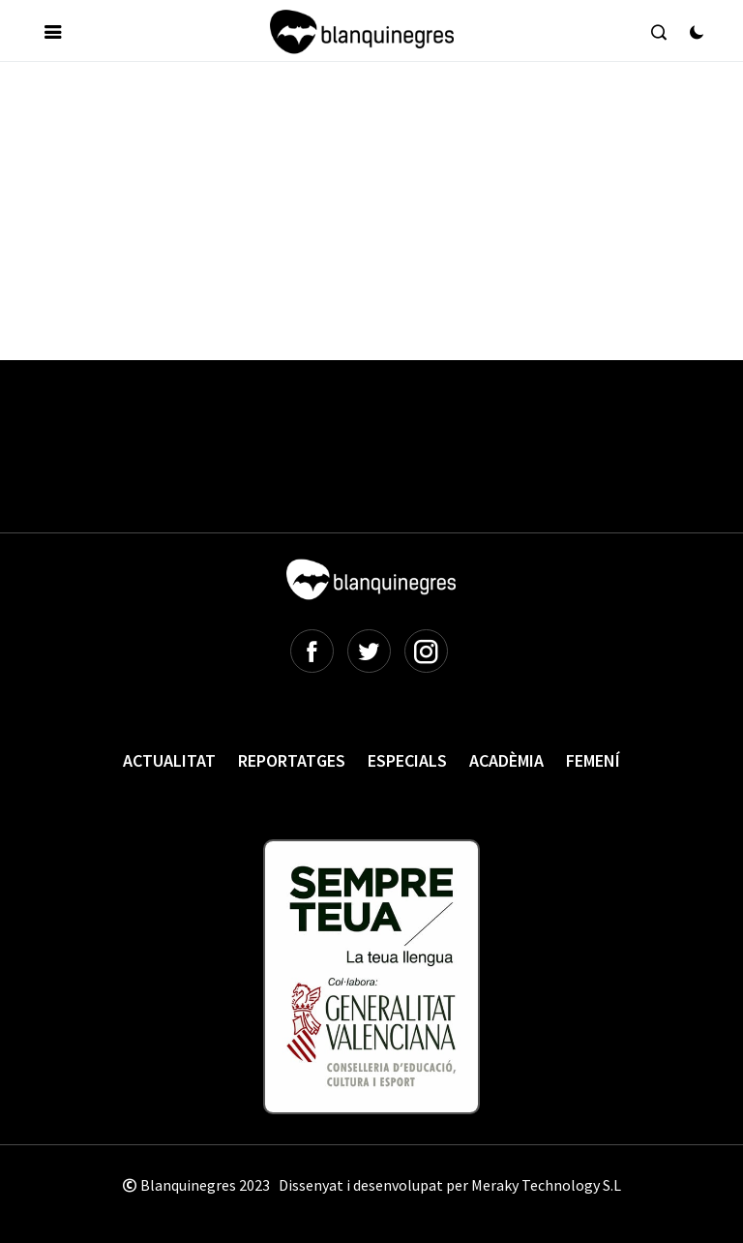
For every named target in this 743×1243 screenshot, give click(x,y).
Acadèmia (506, 760)
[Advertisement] (376, 134)
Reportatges (291, 760)
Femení (593, 760)
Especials (407, 760)
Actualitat (169, 760)
